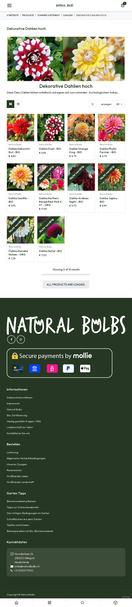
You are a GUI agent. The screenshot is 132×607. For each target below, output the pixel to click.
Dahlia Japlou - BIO (109, 199)
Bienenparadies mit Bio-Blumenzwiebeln (30, 531)
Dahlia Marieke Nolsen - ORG (18, 252)
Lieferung (12, 452)
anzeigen (106, 104)
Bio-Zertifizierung (17, 415)
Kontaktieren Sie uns (18, 433)
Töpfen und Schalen (18, 525)
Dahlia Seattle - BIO (18, 199)
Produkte (28, 15)
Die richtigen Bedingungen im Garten (28, 513)
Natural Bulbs (14, 409)
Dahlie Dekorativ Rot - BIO (19, 150)
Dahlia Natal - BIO (50, 251)
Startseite (13, 15)
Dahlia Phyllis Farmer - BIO (108, 150)
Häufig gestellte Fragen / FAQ (24, 421)
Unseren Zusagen (17, 464)
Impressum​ (13, 403)
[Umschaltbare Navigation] (9, 5)
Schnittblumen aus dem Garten (24, 519)
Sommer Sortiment (48, 15)
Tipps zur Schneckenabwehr (23, 507)
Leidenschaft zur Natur (20, 427)
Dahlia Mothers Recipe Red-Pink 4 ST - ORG (50, 201)
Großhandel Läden (17, 476)
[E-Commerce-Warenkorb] (122, 5)
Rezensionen (14, 470)
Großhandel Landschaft (20, 482)
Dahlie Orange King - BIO (78, 150)
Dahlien (68, 15)
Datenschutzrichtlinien (19, 397)
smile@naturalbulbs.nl (26, 566)
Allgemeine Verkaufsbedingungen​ (26, 458)
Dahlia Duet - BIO (50, 148)
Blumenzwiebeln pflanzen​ (21, 501)
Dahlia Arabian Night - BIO (79, 199)
